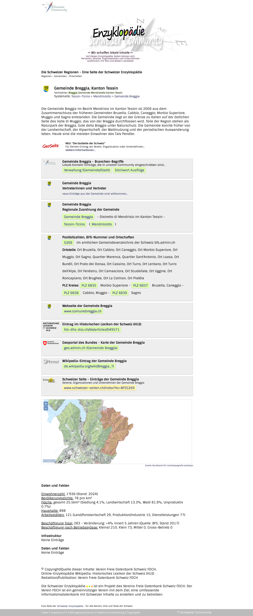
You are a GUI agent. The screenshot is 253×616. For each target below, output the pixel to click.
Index (44, 612)
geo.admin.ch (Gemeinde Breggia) (90, 348)
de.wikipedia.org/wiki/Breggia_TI (89, 366)
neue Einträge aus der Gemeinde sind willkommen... (95, 193)
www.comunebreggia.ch (82, 311)
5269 (68, 242)
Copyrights (134, 612)
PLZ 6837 (140, 285)
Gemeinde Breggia (127, 96)
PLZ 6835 (88, 285)
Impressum (58, 612)
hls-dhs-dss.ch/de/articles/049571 (92, 329)
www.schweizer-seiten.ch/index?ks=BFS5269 (99, 388)
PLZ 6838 (71, 293)
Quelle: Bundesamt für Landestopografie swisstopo (169, 465)
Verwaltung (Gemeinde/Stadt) (87, 170)
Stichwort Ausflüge (129, 170)
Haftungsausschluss (81, 612)
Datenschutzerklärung (110, 612)
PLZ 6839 (119, 293)
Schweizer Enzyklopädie (70, 606)
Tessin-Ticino (80, 96)
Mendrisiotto (102, 96)
